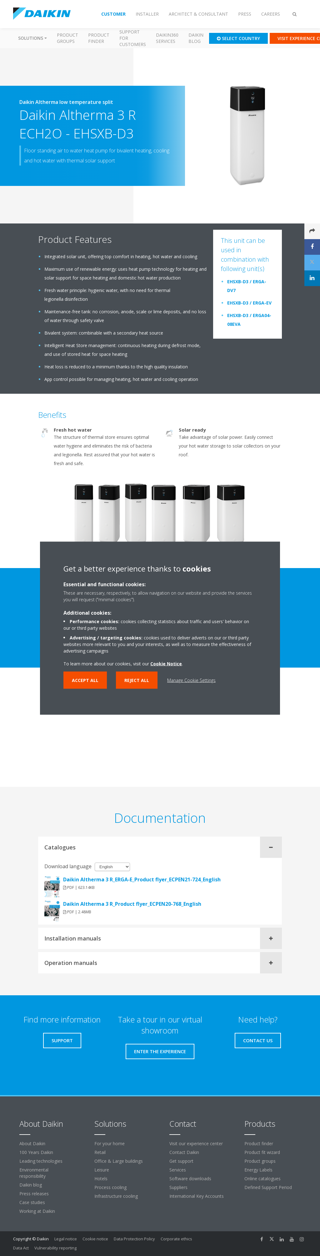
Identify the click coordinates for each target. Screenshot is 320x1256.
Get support (181, 1161)
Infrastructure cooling (116, 1196)
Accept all (85, 680)
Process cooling (110, 1187)
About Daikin (32, 1143)
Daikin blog (195, 38)
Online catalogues (262, 1179)
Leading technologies (40, 1161)
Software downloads (190, 1179)
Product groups (67, 38)
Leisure (101, 1170)
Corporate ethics (176, 1239)
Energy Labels (258, 1170)
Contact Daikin (184, 1152)
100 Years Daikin (36, 1152)
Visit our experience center (196, 1143)
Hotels (101, 1179)
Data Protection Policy (134, 1239)
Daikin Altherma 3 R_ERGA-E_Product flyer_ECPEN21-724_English (142, 879)
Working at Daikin (37, 1211)
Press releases (34, 1194)
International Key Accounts (196, 1196)
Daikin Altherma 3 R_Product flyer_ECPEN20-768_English (132, 903)
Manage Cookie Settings (191, 680)
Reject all (136, 680)
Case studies (32, 1202)
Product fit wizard (262, 1152)
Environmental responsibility (33, 1173)
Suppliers (178, 1187)
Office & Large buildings (118, 1161)
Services (177, 1170)
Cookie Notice (166, 663)
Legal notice (65, 1239)
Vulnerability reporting (55, 1248)
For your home (109, 1143)
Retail (100, 1152)
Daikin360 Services (167, 38)
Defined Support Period (268, 1187)
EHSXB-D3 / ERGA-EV (249, 303)
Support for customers (132, 38)
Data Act (21, 1248)
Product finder (98, 38)
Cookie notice (95, 1239)
